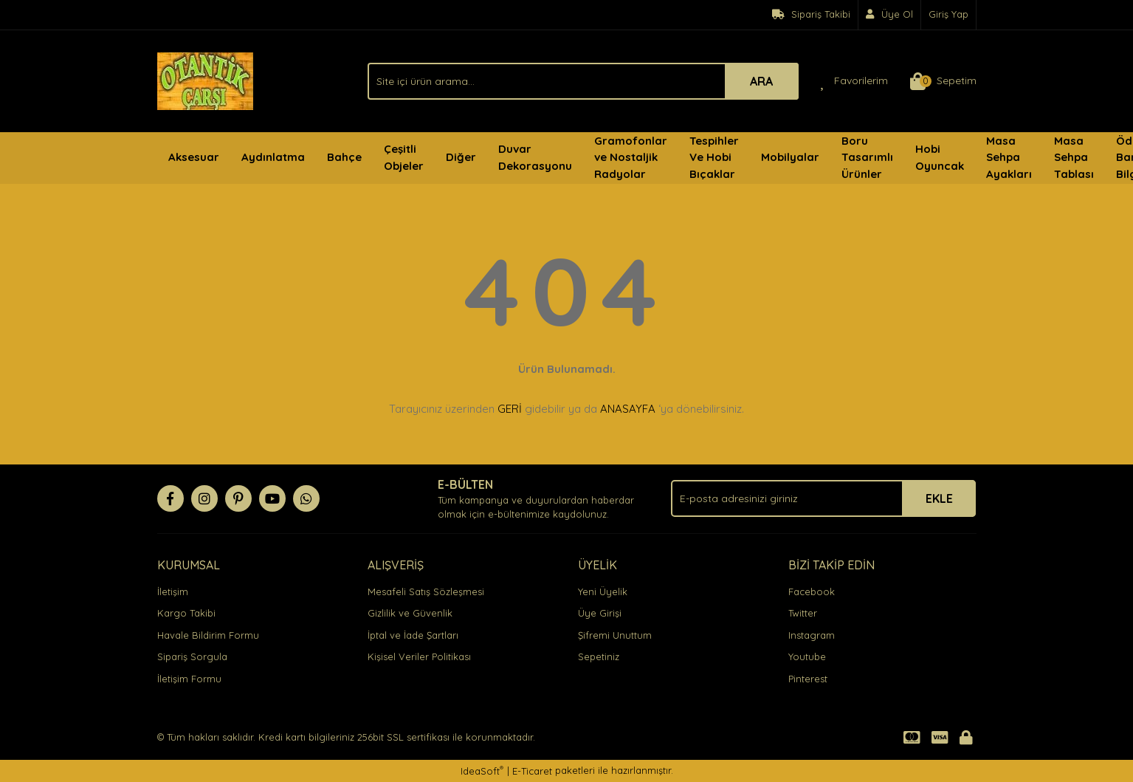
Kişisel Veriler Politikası (419, 656)
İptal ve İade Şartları (413, 635)
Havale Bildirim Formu (208, 635)
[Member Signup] (889, 15)
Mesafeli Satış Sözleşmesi (426, 591)
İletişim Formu (189, 679)
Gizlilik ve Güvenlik (410, 613)
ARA (761, 81)
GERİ (509, 409)
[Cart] (943, 81)
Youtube (807, 656)
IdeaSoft (482, 770)
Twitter (802, 613)
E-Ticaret (532, 771)
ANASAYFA (627, 409)
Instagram (811, 635)
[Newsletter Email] (823, 498)
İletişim (172, 591)
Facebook (811, 591)
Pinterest (807, 679)
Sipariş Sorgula (192, 656)
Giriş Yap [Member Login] (948, 14)
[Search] (583, 81)
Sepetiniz (598, 656)
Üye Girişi (599, 613)
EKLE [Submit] (939, 498)
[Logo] (205, 80)
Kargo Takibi (186, 613)
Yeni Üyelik (602, 591)
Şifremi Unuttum (615, 635)
